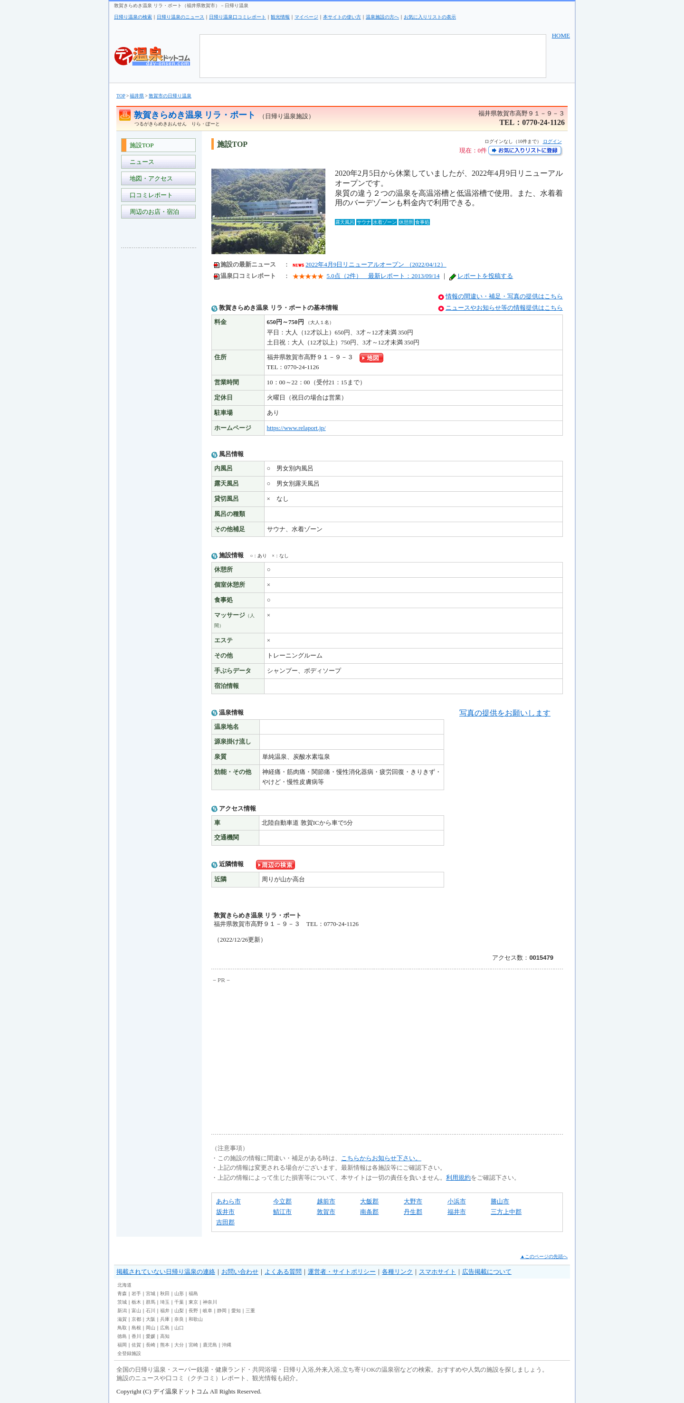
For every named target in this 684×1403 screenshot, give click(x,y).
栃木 (136, 1302)
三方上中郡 (506, 1211)
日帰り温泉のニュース (180, 16)
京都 (136, 1319)
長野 (193, 1310)
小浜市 (456, 1201)
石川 (150, 1310)
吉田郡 (225, 1222)
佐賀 (136, 1344)
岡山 (150, 1327)
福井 (165, 1310)
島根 (136, 1327)
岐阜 (207, 1310)
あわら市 (228, 1201)
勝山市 (500, 1201)
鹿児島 (210, 1344)
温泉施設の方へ (382, 16)
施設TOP (140, 145)
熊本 (165, 1344)
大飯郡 (369, 1201)
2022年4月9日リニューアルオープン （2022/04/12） (375, 264)
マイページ (306, 16)
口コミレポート (149, 195)
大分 (179, 1344)
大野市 (413, 1201)
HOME (561, 35)
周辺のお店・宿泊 (152, 211)
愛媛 (150, 1336)
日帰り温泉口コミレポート (237, 16)
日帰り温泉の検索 (133, 16)
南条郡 (369, 1211)
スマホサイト (437, 1271)
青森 (122, 1293)
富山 (136, 1310)
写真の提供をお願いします (505, 713)
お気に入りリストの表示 (430, 16)
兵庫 (165, 1319)
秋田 (165, 1293)
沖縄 (226, 1344)
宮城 (150, 1293)
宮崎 (193, 1344)
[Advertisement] (159, 397)
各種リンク (397, 1271)
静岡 (222, 1310)
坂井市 (225, 1211)
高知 (165, 1336)
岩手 (136, 1293)
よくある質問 (283, 1271)
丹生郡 (413, 1211)
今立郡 (282, 1201)
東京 (193, 1302)
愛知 (236, 1310)
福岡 (122, 1344)
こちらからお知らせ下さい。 (381, 1158)
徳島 (122, 1336)
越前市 (326, 1201)
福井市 (456, 1211)
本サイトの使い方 (342, 16)
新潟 (122, 1310)
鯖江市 (282, 1211)
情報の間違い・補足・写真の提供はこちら (504, 296)
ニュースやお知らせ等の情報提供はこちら (504, 307)
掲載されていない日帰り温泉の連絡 (165, 1271)
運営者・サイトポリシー (342, 1271)
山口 (179, 1327)
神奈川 (210, 1302)
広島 (165, 1327)
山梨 (179, 1310)
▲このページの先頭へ (544, 1256)
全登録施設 (129, 1353)
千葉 (179, 1302)
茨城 (122, 1302)
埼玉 (165, 1302)
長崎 (150, 1344)
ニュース (140, 161)
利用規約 (458, 1177)
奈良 (179, 1319)
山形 (179, 1293)
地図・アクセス (149, 178)
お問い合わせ (239, 1271)
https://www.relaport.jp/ (296, 427)
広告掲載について (487, 1271)
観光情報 (280, 16)
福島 (193, 1293)
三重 (250, 1310)
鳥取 (122, 1327)
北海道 (124, 1285)
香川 (136, 1336)
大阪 (150, 1319)
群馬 (150, 1302)
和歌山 (196, 1319)
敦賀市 (326, 1211)
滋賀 (122, 1319)
